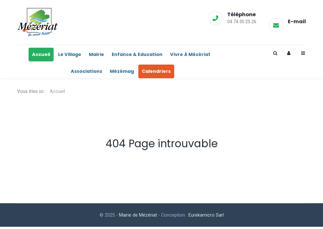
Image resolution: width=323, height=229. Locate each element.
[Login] (289, 53)
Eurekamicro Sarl (206, 215)
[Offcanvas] (303, 53)
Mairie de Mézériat (138, 215)
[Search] (275, 53)
